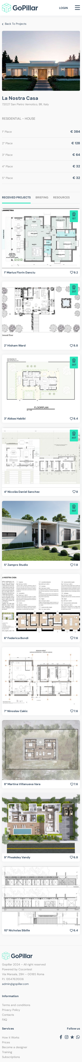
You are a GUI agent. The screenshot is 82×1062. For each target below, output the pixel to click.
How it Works (10, 1037)
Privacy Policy (11, 1010)
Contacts (8, 1015)
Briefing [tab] (42, 197)
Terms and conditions (16, 1005)
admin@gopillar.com (15, 984)
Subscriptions (11, 1057)
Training (7, 1052)
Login (63, 8)
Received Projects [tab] (16, 197)
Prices (6, 1042)
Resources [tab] (61, 197)
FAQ (4, 1019)
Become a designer (14, 1047)
